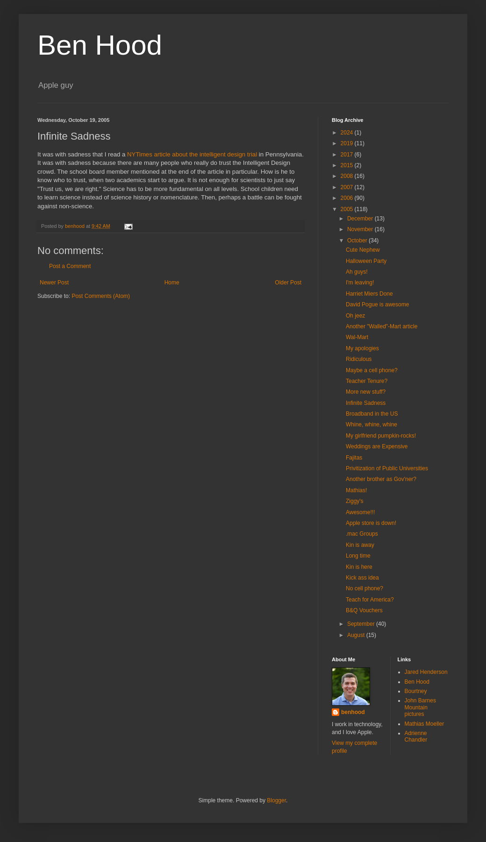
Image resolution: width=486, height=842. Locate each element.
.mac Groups (362, 534)
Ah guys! (357, 272)
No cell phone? (364, 588)
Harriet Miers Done (369, 293)
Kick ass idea (362, 577)
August (356, 635)
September (361, 624)
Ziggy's (355, 501)
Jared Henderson (426, 672)
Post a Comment (70, 266)
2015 (348, 165)
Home (171, 282)
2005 (348, 209)
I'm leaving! (360, 282)
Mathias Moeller (424, 724)
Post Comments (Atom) (100, 296)
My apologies (362, 348)
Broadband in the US (372, 413)
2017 (348, 154)
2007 (348, 187)
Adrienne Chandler (416, 736)
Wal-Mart (357, 337)
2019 (348, 143)
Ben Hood (99, 45)
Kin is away (360, 545)
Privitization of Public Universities (387, 468)
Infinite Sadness (366, 403)
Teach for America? (370, 599)
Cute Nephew (363, 250)
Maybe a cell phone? (372, 370)
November (361, 229)
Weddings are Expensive (377, 446)
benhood (353, 712)
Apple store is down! (371, 523)
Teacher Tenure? (366, 381)
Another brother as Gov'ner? (381, 479)
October (358, 240)
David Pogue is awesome (377, 304)
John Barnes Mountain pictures (420, 707)
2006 (348, 198)
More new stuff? (366, 392)
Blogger (276, 800)
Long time (358, 555)
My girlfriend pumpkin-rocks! (381, 435)
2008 (348, 176)
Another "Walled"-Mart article (381, 326)
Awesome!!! (360, 512)
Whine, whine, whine (371, 424)
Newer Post (54, 282)
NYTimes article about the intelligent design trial (192, 154)
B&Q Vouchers (364, 610)
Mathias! (356, 490)
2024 (348, 132)
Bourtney (416, 691)
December (361, 218)
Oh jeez (355, 315)
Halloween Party (366, 261)
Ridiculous (359, 359)
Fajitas (354, 457)
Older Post (288, 282)
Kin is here (359, 567)
